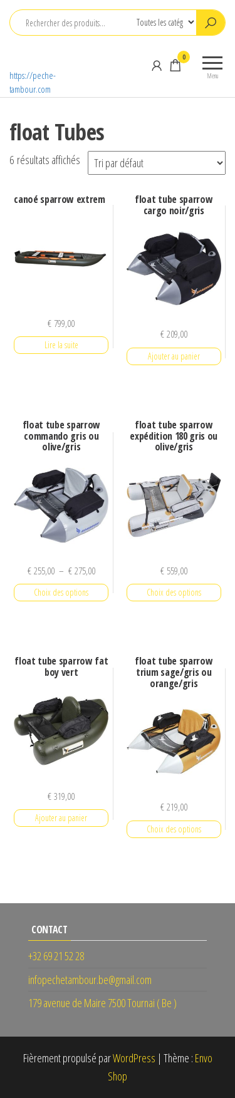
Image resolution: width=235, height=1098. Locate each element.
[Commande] (157, 163)
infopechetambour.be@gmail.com (90, 979)
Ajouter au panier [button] (174, 356)
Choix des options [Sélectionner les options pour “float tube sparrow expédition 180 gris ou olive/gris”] (174, 592)
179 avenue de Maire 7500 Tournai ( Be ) (102, 1002)
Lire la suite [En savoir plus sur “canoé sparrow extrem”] (61, 345)
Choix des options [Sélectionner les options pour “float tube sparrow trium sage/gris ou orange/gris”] (174, 829)
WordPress (134, 1057)
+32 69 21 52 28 (56, 955)
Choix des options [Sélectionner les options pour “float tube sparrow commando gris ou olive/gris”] (61, 592)
